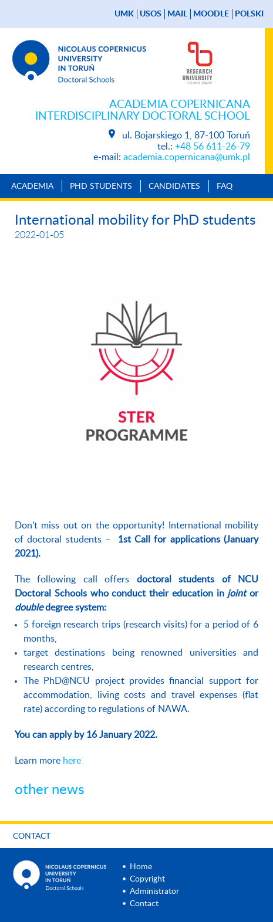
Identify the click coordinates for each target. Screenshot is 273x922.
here (72, 760)
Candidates (174, 186)
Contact (31, 836)
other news (49, 790)
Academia (32, 186)
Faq (224, 186)
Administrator (154, 891)
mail (177, 14)
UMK (124, 14)
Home (141, 867)
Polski (249, 14)
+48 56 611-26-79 (212, 146)
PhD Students (101, 186)
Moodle (211, 14)
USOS (150, 14)
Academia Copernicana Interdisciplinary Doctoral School (142, 110)
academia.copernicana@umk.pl (186, 157)
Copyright (147, 879)
